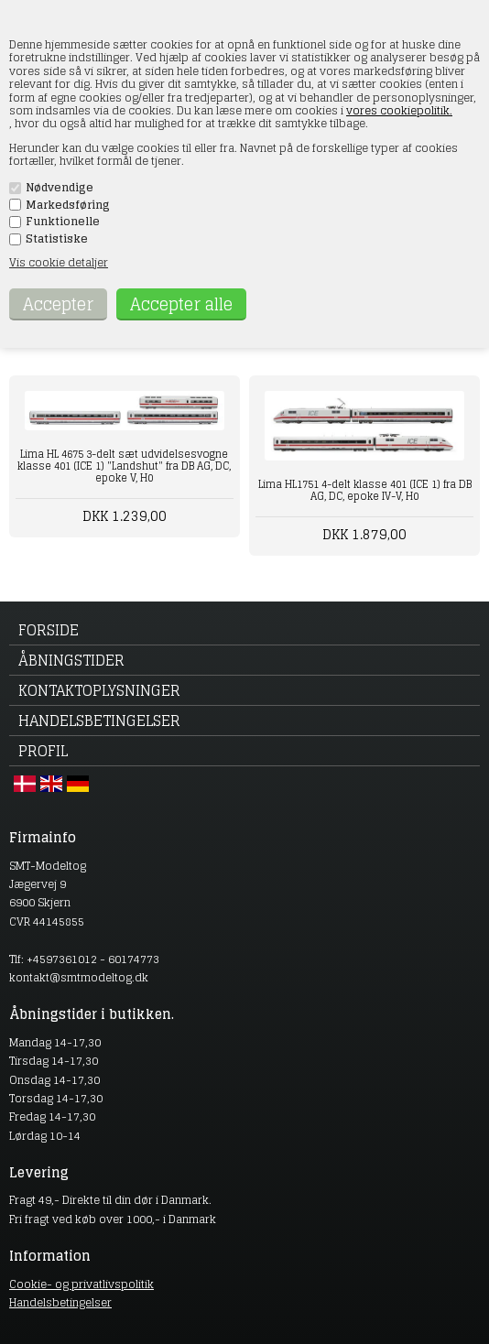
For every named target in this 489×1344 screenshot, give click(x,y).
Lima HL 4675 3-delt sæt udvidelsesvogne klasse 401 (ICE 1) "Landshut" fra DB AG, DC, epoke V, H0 (124, 466)
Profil (43, 751)
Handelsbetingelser (99, 720)
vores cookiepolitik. (399, 110)
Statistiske (57, 239)
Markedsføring (68, 205)
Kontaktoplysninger (99, 690)
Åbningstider (71, 660)
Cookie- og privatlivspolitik (81, 1284)
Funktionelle (63, 221)
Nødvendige (59, 187)
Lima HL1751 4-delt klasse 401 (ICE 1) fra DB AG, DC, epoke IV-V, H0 (365, 490)
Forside (48, 630)
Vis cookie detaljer (58, 262)
